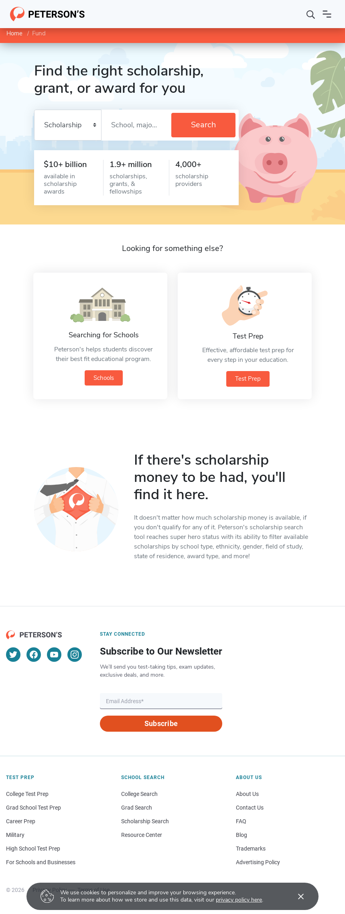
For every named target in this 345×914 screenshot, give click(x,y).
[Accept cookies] (295, 896)
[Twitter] (13, 654)
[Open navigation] (327, 14)
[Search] (311, 14)
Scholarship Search (145, 820)
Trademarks (251, 848)
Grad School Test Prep (33, 807)
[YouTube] (54, 654)
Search (203, 124)
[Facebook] (33, 654)
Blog (241, 834)
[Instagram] (74, 654)
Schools (103, 378)
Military (15, 834)
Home (14, 33)
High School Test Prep (33, 848)
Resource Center (141, 834)
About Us (247, 793)
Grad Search (136, 807)
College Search (139, 793)
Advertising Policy (258, 861)
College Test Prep (27, 793)
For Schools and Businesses (40, 861)
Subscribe (161, 722)
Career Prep (20, 820)
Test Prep (248, 379)
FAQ (241, 820)
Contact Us (250, 807)
